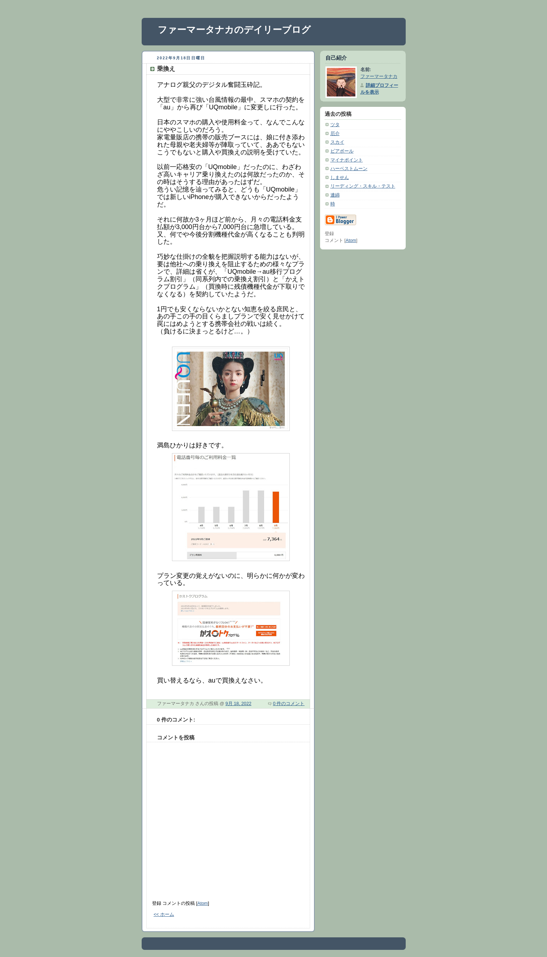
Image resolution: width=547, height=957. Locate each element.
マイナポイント (346, 160)
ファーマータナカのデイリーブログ (234, 29)
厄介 (335, 133)
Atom (202, 903)
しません (339, 177)
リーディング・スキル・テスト (362, 186)
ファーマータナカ (378, 76)
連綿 (335, 195)
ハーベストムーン (349, 168)
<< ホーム (164, 914)
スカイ (337, 142)
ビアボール (342, 151)
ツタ (335, 124)
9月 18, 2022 (239, 703)
